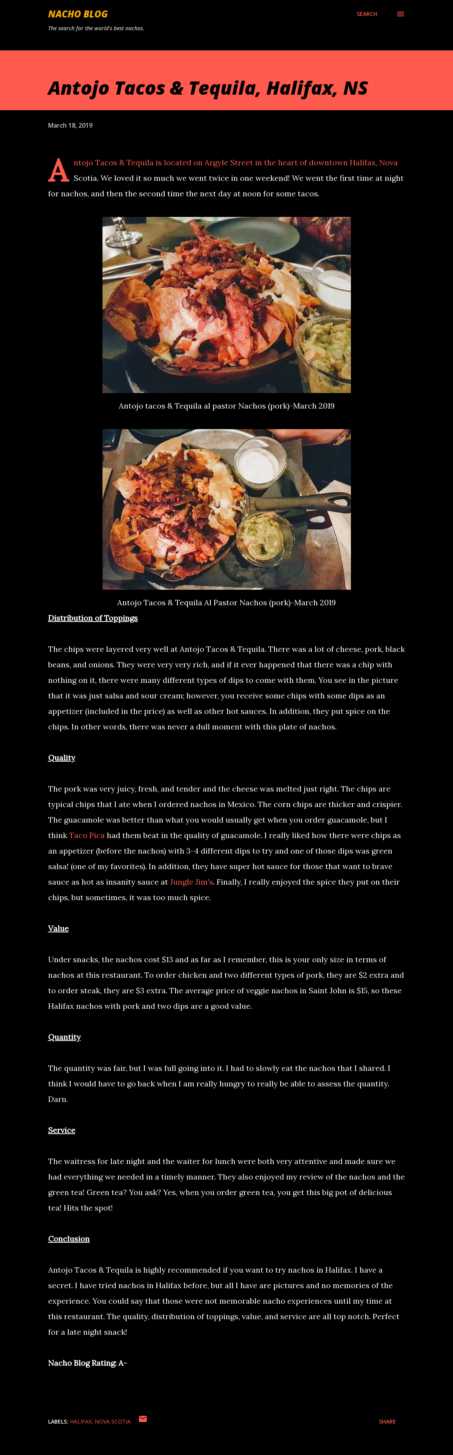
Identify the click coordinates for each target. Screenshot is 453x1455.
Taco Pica (87, 835)
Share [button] (387, 1421)
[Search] (367, 14)
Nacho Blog (78, 13)
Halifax (81, 1421)
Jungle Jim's (191, 882)
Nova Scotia (113, 1421)
